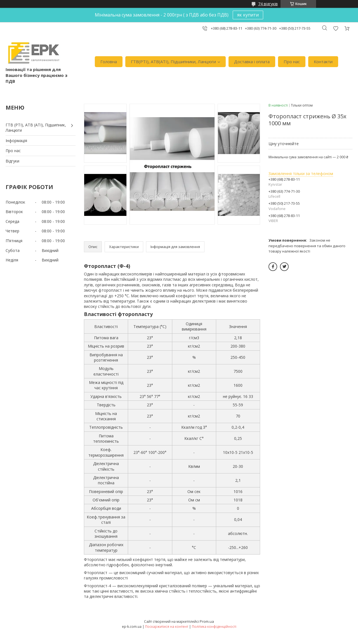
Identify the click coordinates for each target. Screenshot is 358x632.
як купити (248, 15)
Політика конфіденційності (214, 626)
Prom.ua (207, 621)
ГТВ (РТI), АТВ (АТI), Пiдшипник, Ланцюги (36, 127)
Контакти (323, 61)
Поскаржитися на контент (166, 626)
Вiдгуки (12, 161)
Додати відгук (335, 28)
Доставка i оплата (252, 61)
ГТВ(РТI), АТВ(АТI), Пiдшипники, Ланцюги (173, 61)
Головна (108, 61)
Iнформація (16, 140)
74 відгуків (268, 3)
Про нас (292, 61)
